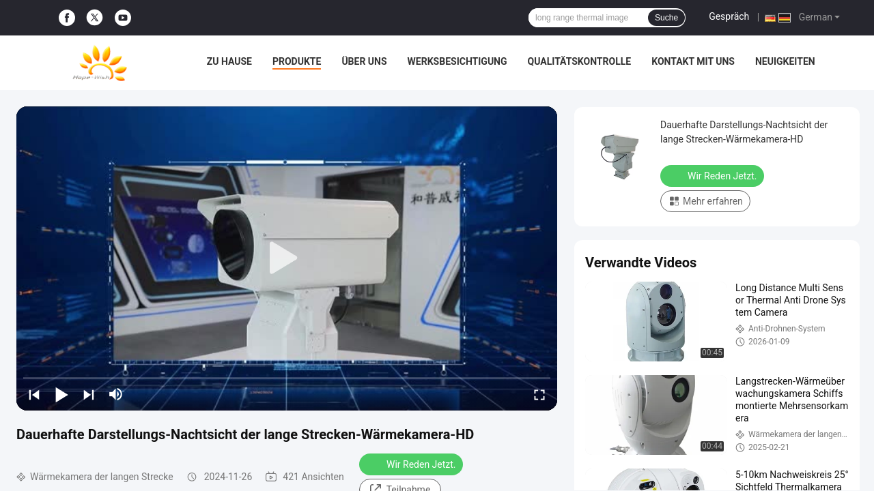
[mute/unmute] (116, 394)
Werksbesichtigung (457, 61)
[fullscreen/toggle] (539, 394)
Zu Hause (229, 61)
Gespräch (729, 16)
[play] (287, 258)
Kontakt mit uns (693, 61)
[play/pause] (61, 394)
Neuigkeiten (785, 61)
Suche (666, 18)
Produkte (296, 61)
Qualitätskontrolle (580, 61)
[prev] (34, 394)
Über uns (363, 61)
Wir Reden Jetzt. (412, 464)
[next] (88, 394)
